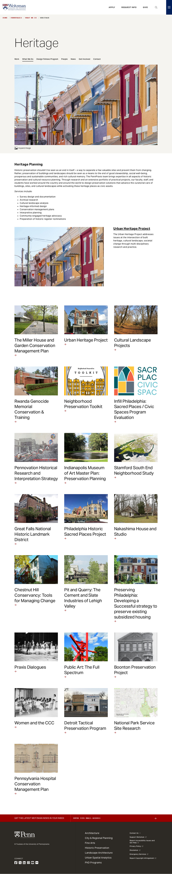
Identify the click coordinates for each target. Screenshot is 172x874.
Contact (97, 59)
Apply (112, 7)
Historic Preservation (97, 847)
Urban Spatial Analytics (98, 857)
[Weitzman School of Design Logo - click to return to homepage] (14, 7)
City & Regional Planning (99, 838)
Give (145, 7)
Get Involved (84, 59)
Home (5, 18)
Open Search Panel (156, 7)
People (64, 59)
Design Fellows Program (47, 59)
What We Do (31, 18)
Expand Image (22, 148)
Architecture (92, 833)
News (73, 59)
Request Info (129, 7)
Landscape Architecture (99, 852)
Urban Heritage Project (131, 228)
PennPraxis (16, 18)
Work (16, 59)
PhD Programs (93, 862)
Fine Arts (90, 842)
